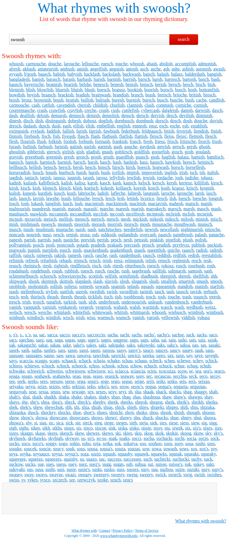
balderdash (195, 74)
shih (184, 407)
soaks (124, 438)
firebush (31, 136)
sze (72, 479)
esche (175, 125)
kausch (129, 182)
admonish (207, 63)
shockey (48, 412)
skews (107, 433)
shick (120, 407)
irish (183, 172)
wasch (166, 307)
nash (91, 229)
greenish (54, 157)
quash (139, 250)
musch (15, 229)
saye (198, 355)
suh (129, 464)
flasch (83, 136)
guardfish (124, 157)
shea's (56, 402)
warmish (150, 307)
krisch (192, 188)
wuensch (105, 317)
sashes (49, 350)
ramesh (74, 255)
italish (212, 172)
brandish (121, 94)
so (83, 438)
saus (210, 350)
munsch (205, 224)
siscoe (100, 428)
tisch (108, 296)
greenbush (34, 157)
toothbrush (133, 296)
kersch (158, 182)
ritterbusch (135, 265)
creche (91, 110)
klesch (65, 188)
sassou (108, 350)
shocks (64, 412)
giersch (53, 151)
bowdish (17, 94)
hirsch (118, 167)
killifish (201, 182)
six (188, 428)
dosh (187, 120)
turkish (70, 302)
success (114, 459)
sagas (70, 339)
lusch (67, 203)
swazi (70, 474)
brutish (72, 100)
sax (170, 355)
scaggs (41, 360)
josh (179, 177)
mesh (126, 219)
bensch (146, 84)
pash (57, 239)
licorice (147, 198)
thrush (80, 296)
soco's (37, 443)
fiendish (200, 131)
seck (193, 376)
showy (125, 417)
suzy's (217, 469)
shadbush (149, 276)
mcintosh (155, 213)
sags (144, 339)
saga (59, 339)
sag (49, 339)
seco (203, 376)
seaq (76, 376)
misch (215, 219)
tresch (14, 302)
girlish (68, 151)
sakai (43, 345)
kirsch (216, 182)
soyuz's (71, 453)
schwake (17, 371)
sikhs (57, 428)
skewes (92, 433)
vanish (15, 307)
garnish (104, 146)
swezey (146, 474)
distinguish (55, 120)
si (35, 422)
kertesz (185, 182)
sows (183, 448)
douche (54, 63)
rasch (88, 255)
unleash (155, 302)
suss (120, 469)
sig (204, 422)
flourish (27, 141)
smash (202, 281)
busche (176, 100)
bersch (174, 84)
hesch (90, 167)
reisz (118, 260)
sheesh (184, 276)
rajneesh (44, 255)
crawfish (57, 110)
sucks (30, 464)
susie (71, 469)
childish (100, 105)
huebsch (66, 172)
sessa (43, 391)
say (189, 355)
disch (28, 120)
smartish (186, 281)
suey (72, 464)
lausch (24, 198)
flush (41, 141)
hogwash (160, 167)
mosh (145, 224)
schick (211, 360)
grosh (96, 157)
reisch (94, 260)
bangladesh (19, 79)
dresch (15, 125)
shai (26, 396)
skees (52, 433)
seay (140, 376)
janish (45, 177)
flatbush (109, 136)
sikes (35, 428)
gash (118, 146)
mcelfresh (135, 213)
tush (82, 302)
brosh (14, 100)
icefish (118, 172)
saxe (180, 355)
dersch (142, 115)
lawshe (52, 198)
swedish (97, 291)
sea (198, 371)
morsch (131, 224)
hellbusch (18, 167)
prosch (148, 245)
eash (67, 125)
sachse (178, 334)
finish (216, 131)
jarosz (101, 177)
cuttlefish (130, 110)
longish (215, 198)
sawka (148, 355)
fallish (68, 131)
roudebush (40, 270)
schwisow (96, 371)
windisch (35, 317)
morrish (115, 224)
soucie (45, 448)
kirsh (13, 188)
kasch (105, 182)
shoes (102, 412)
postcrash (65, 245)
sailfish (159, 270)
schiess (15, 365)
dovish (216, 120)
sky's (218, 433)
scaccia (25, 360)
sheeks (126, 402)
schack (84, 360)
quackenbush (96, 250)
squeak (175, 453)
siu (167, 428)
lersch (97, 198)
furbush (45, 146)
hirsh (130, 167)
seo (114, 386)
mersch (97, 219)
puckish (214, 245)
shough (193, 412)
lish (173, 198)
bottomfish (209, 89)
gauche (130, 146)
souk (70, 448)
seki (66, 386)
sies (163, 422)
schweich (36, 371)
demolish (110, 115)
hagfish (168, 157)
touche (121, 63)
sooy (179, 443)
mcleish (173, 213)
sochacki (164, 438)
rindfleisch (80, 265)
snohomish (37, 286)
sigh (13, 428)
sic (51, 422)
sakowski (146, 345)
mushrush (44, 229)
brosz (27, 100)
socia (191, 438)
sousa (92, 448)
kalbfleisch (49, 182)
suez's (94, 464)
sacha (112, 334)
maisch (191, 203)
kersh (172, 182)
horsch (177, 167)
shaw (166, 396)
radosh (216, 250)
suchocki (181, 459)
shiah (96, 407)
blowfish (45, 89)
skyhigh (55, 438)
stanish (201, 286)
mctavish (33, 219)
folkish (54, 141)
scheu (169, 360)
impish (133, 172)
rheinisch (31, 265)
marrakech (156, 208)
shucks (161, 417)
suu (154, 469)
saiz (201, 339)
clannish (134, 105)
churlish (117, 105)
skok (159, 433)
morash (98, 224)
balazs (177, 74)
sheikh (197, 402)
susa (39, 469)
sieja (143, 422)
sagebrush (141, 270)
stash (13, 291)
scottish (96, 276)
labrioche (86, 193)
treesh (214, 296)
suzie (180, 469)
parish (29, 239)
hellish (35, 167)
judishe (191, 177)
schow (136, 365)
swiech (174, 474)
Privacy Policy (122, 531)
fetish (169, 131)
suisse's (175, 464)
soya (13, 453)
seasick (111, 376)
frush (216, 141)
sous (81, 448)
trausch (200, 296)
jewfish (133, 177)
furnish (61, 146)
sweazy (84, 474)
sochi (180, 438)
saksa (185, 345)
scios (151, 371)
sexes (101, 391)
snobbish (17, 286)
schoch (47, 365)
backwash (131, 74)
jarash (88, 177)
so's (90, 438)
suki (210, 464)
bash (215, 79)
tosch (151, 296)
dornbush (144, 120)
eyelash (37, 131)
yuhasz (203, 317)
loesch (184, 198)
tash (170, 291)
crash (42, 110)
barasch (53, 79)
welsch (15, 312)
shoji (129, 412)
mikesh (156, 219)
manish (59, 208)
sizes (13, 433)
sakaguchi (27, 345)
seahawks (61, 376)
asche (156, 68)
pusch (65, 250)
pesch (116, 239)
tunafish (53, 302)
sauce (148, 350)
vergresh (103, 307)
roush (57, 270)
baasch (44, 74)
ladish (102, 193)
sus (30, 469)
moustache (162, 224)
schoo (94, 365)
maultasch (18, 213)
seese (70, 381)
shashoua (151, 396)
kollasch (123, 188)
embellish (105, 125)
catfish (48, 105)
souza (120, 448)
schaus (141, 360)
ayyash (15, 74)
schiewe (31, 365)
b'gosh (30, 74)
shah (213, 391)
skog (148, 433)
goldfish (141, 151)
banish (38, 79)
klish (77, 188)
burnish (133, 100)
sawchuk (101, 355)
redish (193, 255)
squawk (142, 453)
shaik (37, 396)
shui (197, 417)
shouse (208, 412)
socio (203, 438)
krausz (178, 188)
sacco (65, 334)
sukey (198, 464)
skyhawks (37, 438)
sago (134, 339)
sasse (72, 350)
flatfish (125, 136)
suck (208, 459)
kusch (59, 193)
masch (203, 208)
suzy (205, 469)
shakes (90, 396)
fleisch (156, 136)
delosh (43, 115)
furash (15, 146)
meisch (49, 219)
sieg (98, 422)
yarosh (153, 317)
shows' (111, 417)
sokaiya (130, 443)
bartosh (189, 79)
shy (29, 422)
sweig (132, 474)
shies (143, 407)
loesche (199, 198)
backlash (92, 74)
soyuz (57, 453)
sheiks (211, 402)
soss (211, 443)
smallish (168, 281)
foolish (70, 141)
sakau (55, 345)
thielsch (37, 296)
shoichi (115, 412)
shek (13, 407)
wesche (44, 312)
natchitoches (109, 229)
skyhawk (17, 438)
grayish (16, 157)
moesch (48, 224)
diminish (204, 115)
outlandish (127, 234)
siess (184, 422)
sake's (78, 345)
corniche (183, 105)
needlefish (133, 229)
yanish (138, 317)
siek (153, 422)
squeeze (35, 459)
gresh (69, 157)
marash (74, 208)
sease (98, 376)
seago (27, 376)
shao (115, 396)
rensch (164, 260)
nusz (47, 234)
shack (161, 391)
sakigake (116, 345)
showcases (79, 417)
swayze (56, 474)
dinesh (15, 120)
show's (27, 417)
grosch (82, 157)
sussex (133, 469)
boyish (33, 94)
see (12, 381)
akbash (29, 68)
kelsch (144, 182)
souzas (134, 448)
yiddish (188, 317)
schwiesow (75, 371)
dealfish (27, 115)
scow (182, 371)
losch (14, 203)
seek (21, 381)
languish (151, 193)
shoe (77, 412)
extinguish (18, 131)
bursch (149, 100)
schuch (150, 365)
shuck (147, 417)
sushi (50, 469)
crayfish (74, 110)
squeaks (191, 453)
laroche (168, 193)
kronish (207, 188)
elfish (78, 125)
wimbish (196, 312)
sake (67, 345)
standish (184, 286)
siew (195, 422)
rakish (59, 255)
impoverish (151, 172)
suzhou (166, 469)
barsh (157, 79)
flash (95, 136)
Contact (104, 531)
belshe (85, 84)
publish (198, 245)
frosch (204, 141)
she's (34, 402)
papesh (15, 239)
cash (36, 105)
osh (95, 234)
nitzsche (212, 229)
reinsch (80, 260)
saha (155, 339)
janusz (59, 177)
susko (109, 469)
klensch (50, 188)
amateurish (48, 68)
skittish (66, 281)
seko (91, 386)
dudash (29, 125)
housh (51, 172)
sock (214, 438)
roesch (153, 265)
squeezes (53, 459)
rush (126, 270)
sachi (124, 334)
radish (201, 250)
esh (185, 125)
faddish (53, 131)
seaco (219, 371)
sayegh (211, 355)
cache (201, 100)
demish (93, 115)
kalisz (79, 182)
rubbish (71, 270)
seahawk (42, 376)
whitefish (81, 312)
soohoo (155, 443)
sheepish (168, 276)
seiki (160, 381)
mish (13, 224)
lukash (37, 203)
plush (188, 239)
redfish (179, 255)
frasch (135, 141)
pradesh (98, 245)
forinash (102, 141)
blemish (16, 89)
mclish (188, 213)
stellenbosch (32, 291)
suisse (161, 464)
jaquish (74, 177)
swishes (214, 474)
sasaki (214, 345)
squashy (125, 453)
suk (188, 464)
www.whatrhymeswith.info (119, 536)
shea (45, 402)
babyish (74, 74)
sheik (170, 402)
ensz (153, 125)
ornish (72, 234)
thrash (52, 296)
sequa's (164, 386)
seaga (14, 376)
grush (108, 157)
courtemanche (22, 110)
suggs (118, 464)
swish (112, 291)
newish (151, 229)
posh (50, 245)
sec (149, 376)
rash (113, 255)
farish (81, 131)
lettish (132, 198)
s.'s (27, 334)
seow (124, 386)
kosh (165, 188)
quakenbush (121, 250)
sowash (102, 286)
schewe (183, 360)
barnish (114, 79)
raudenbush (130, 255)
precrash (131, 245)
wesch (30, 312)
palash (201, 234)
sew (65, 391)
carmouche (36, 63)
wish (80, 317)
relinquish (134, 260)
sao (195, 345)
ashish (187, 68)
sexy (112, 391)
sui (150, 464)
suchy (196, 459)
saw (59, 355)
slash (97, 281)
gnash (107, 151)
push (77, 250)
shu (137, 417)
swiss (14, 479)
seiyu (30, 386)
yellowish (170, 317)
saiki (182, 339)
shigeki (157, 407)
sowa (156, 448)
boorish (151, 89)
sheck (70, 402)
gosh (189, 151)
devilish (186, 115)
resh (207, 260)
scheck (155, 360)
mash (216, 208)
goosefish (160, 151)
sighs (23, 428)
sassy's (134, 350)
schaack (69, 360)
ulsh (92, 302)
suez (83, 464)
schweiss (55, 371)
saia (172, 339)
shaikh (50, 396)
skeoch (66, 433)
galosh (76, 146)
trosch (38, 302)
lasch (211, 193)
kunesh (29, 193)
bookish (134, 89)
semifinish (129, 276)
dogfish (105, 120)
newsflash (169, 229)
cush (115, 110)
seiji (150, 381)
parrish (44, 239)
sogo (63, 443)
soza (85, 453)
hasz (144, 162)
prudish (163, 245)
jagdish (15, 177)
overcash (148, 234)
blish (30, 89)
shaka (63, 396)
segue (127, 381)
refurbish (49, 260)
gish (80, 151)
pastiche (71, 239)
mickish (140, 219)
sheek (113, 402)
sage (81, 339)
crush (104, 110)
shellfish (200, 276)
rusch (100, 270)
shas (137, 396)
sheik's (183, 402)
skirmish (49, 281)
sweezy (117, 474)
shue (174, 417)
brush (58, 100)
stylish (52, 291)
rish (106, 265)
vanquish (31, 307)
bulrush (103, 100)
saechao (26, 339)
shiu (194, 407)
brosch (209, 94)
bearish (70, 84)
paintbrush (183, 234)
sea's (207, 371)
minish (202, 219)
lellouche (90, 63)
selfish (111, 276)
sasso (95, 350)
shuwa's (16, 422)
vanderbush (201, 302)
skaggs (26, 433)
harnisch (47, 162)
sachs (137, 334)
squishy (71, 459)
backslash (111, 74)
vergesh (86, 307)
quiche (174, 250)
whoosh (16, 63)
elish (90, 125)
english (123, 125)
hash (117, 162)
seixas (203, 381)
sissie (146, 428)
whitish (121, 312)
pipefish (173, 239)
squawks (159, 453)
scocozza (167, 371)
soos (168, 443)
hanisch (16, 162)
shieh (132, 407)
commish (164, 105)
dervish (157, 115)
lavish (38, 198)
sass (61, 350)
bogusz (118, 89)
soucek (30, 448)
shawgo (195, 396)
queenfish (156, 250)
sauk (199, 350)
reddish (164, 255)
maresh (122, 208)
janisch (31, 177)
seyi (122, 391)
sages (106, 339)
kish (36, 188)
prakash (115, 245)
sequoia (181, 386)
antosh (132, 68)
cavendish (66, 105)
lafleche (118, 193)
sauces (162, 350)
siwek (177, 428)
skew (79, 433)
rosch (181, 265)
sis (78, 428)
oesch (58, 234)
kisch (25, 188)
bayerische (34, 84)
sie (78, 422)
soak (112, 438)
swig (187, 474)
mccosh (117, 213)
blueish (62, 89)
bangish (214, 74)
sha (138, 391)
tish (118, 296)
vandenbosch (176, 302)
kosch (153, 188)
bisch (200, 84)
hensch (50, 167)
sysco (45, 479)
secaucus (162, 376)
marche (106, 208)
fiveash (68, 136)
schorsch (48, 276)
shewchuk (54, 407)
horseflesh (195, 167)
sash (208, 270)
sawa (70, 355)
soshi (200, 443)
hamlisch (215, 157)
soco (26, 443)
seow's (137, 386)
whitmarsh (140, 312)
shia (85, 407)
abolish (166, 63)
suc (102, 459)
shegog (156, 402)
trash (186, 296)
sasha (37, 350)
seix (192, 381)
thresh (66, 296)
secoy (215, 376)
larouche (72, 63)
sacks (202, 334)
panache (216, 234)
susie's (84, 469)
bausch (15, 84)
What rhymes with (89, 8)
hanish (31, 162)
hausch (156, 162)
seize (42, 386)
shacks (175, 391)
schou (122, 365)
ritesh (117, 265)
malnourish (19, 208)
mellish (65, 219)
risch (96, 265)
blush (90, 89)
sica (59, 422)
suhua (140, 464)
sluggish (139, 281)
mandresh (41, 208)
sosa (189, 443)
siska (122, 428)
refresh (31, 260)
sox (194, 448)
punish (34, 250)
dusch (44, 125)
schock (63, 365)
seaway (127, 376)
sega (81, 381)
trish (26, 302)
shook (165, 412)
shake (76, 396)
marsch (174, 208)
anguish (116, 68)
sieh (133, 422)
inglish (170, 172)
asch (144, 68)
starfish (216, 286)
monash (65, 224)
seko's (103, 386)
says (13, 360)
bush (189, 100)
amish (82, 68)
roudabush (18, 270)
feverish (184, 131)
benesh (116, 84)
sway (29, 474)
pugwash (17, 250)
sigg (213, 422)
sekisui (78, 386)
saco (213, 334)
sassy (121, 350)
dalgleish (170, 110)
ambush (67, 68)
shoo (154, 412)
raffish (15, 255)
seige (139, 381)
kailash (29, 182)
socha (148, 438)
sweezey (101, 474)
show (14, 417)
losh (25, 203)
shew (37, 407)
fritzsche (188, 141)
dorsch (162, 120)
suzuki (193, 469)
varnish (49, 307)
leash (66, 198)
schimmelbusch (23, 276)
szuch (115, 479)
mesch (112, 219)
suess (61, 464)
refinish (16, 260)
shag (187, 391)
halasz (183, 157)
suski (97, 469)
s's (15, 334)
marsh (189, 208)
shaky (104, 396)
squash (147, 286)
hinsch (104, 167)
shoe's (88, 412)
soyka (25, 453)
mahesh (176, 203)
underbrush (109, 302)
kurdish (45, 193)
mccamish (58, 213)
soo (143, 443)
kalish (66, 182)
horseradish (19, 172)
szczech (60, 479)
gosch (177, 151)
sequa (150, 386)
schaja (99, 360)
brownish (42, 100)
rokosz (167, 265)
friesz (160, 141)
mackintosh (116, 203)
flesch (210, 136)
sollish (56, 286)
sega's (92, 381)
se (191, 371)
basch (203, 79)
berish (160, 84)
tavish (195, 291)
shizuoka (17, 412)
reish (107, 260)
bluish (77, 89)
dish (39, 120)
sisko (134, 428)
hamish (197, 157)
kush (71, 193)
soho (86, 443)
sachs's (163, 334)
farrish (95, 131)
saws (160, 355)
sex (90, 391)
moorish (81, 224)
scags (54, 360)
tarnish (146, 291)
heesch (189, 162)
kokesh (107, 188)
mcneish (204, 213)
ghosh (204, 146)
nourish (33, 234)
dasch (217, 110)
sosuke (15, 448)
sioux (69, 428)
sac (42, 334)
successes (132, 459)
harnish (64, 162)
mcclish (100, 213)
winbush (17, 317)
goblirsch (123, 151)
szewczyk (86, 479)
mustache (64, 229)
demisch (76, 115)
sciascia (138, 371)
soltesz (70, 286)
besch (188, 84)
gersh (192, 146)
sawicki (118, 355)
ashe (176, 68)
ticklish (94, 296)
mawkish (38, 213)
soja (96, 443)
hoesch (143, 167)
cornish (200, 105)
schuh (205, 365)
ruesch (107, 63)
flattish (141, 136)
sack (190, 334)
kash (116, 182)
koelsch (91, 188)
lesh (120, 198)
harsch (79, 162)
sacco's (78, 334)
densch (127, 115)
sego (115, 381)
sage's (93, 339)
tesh (24, 296)
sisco (88, 428)
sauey (187, 350)
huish (81, 172)
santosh (195, 270)
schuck (165, 365)
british (195, 94)
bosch (180, 89)
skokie (172, 433)
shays (14, 402)
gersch (178, 146)
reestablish (211, 255)
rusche (113, 270)
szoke (102, 479)
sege (105, 381)
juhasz (206, 177)
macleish (137, 203)
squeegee (17, 459)
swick (160, 474)
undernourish (134, 302)
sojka (107, 443)
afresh (14, 68)
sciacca (121, 371)
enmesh (140, 125)
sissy (158, 428)
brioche (180, 94)
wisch (68, 317)
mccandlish (80, 213)
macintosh (94, 203)
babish (59, 74)
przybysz (181, 245)
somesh (86, 286)
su (82, 459)
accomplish (185, 63)
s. (21, 334)
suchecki (162, 459)
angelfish (98, 68)
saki (102, 345)
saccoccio (96, 334)
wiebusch (176, 312)
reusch (15, 265)
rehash (66, 260)
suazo (91, 459)
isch (193, 172)
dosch (175, 120)
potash (82, 245)
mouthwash (185, 224)
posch (38, 245)
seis (182, 381)
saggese (120, 339)
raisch (28, 255)
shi (76, 407)
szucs (128, 479)
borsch (166, 89)
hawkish (173, 162)
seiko (172, 381)
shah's (14, 396)
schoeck (79, 365)
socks (14, 443)
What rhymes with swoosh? (200, 520)
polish (200, 239)
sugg (106, 464)
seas (87, 376)
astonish (203, 68)
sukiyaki (17, 469)
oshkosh (108, 234)
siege (109, 422)
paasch (164, 234)
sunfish (66, 291)
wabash (120, 307)
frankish (119, 141)
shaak (148, 391)
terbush (210, 291)
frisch (172, 141)
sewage (78, 391)
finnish (15, 136)
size (218, 428)
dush (56, 125)
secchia (180, 376)
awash (219, 68)
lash (13, 198)
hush (105, 172)
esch (163, 125)
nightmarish (192, 229)
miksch (172, 219)
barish (99, 79)
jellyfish (117, 177)
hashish (130, 162)
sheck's (84, 402)
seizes (54, 386)
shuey (186, 417)
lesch (110, 198)
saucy (175, 350)
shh (214, 276)
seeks (33, 381)
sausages (34, 355)
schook (108, 365)
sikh (46, 428)
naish (80, 229)
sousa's (106, 448)
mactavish (157, 203)
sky (208, 433)
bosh (192, 89)
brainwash (101, 94)
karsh (92, 182)
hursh (94, 172)
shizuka (207, 407)
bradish (82, 94)
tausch (182, 291)
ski (118, 433)
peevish (88, 239)
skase (40, 433)
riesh (47, 265)
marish (137, 208)
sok (118, 443)
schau (127, 360)
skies (127, 433)
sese (33, 391)
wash (179, 307)
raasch (188, 250)
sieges (121, 422)
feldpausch (152, 131)
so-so (101, 438)
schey (198, 360)
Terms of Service (147, 531)
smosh (216, 281)
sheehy (99, 402)
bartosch (172, 79)
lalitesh (134, 193)
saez (40, 339)
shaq (126, 396)
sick (69, 422)
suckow (16, 464)
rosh (211, 265)
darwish (202, 110)
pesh (128, 239)
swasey (15, 474)
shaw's (180, 396)
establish (199, 125)
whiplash (62, 312)
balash (163, 74)
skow (198, 433)
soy (214, 448)
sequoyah (17, 391)
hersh (78, 167)
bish (211, 84)
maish (206, 203)
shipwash (17, 281)
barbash (84, 79)
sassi (83, 350)
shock (33, 412)
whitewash (102, 312)
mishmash (29, 224)
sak (12, 345)
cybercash (150, 110)
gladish (92, 151)
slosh (124, 281)
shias (108, 407)
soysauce (41, 453)
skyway (72, 438)
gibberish (36, 151)
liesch (161, 198)
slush (154, 281)
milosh (187, 219)
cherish (84, 105)
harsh (93, 162)
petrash (140, 239)
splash (133, 286)
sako (131, 345)
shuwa (209, 417)
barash (69, 79)
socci (136, 438)
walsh (134, 307)
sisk (112, 428)
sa (35, 334)
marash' (90, 208)
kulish (14, 193)
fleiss (169, 136)
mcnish (15, 219)
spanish (118, 286)
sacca (52, 334)
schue (179, 365)
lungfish (52, 203)
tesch (14, 296)
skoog (185, 433)
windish (53, 317)
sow (146, 448)
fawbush (111, 131)
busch (162, 100)
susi (60, 469)
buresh (118, 100)
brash (150, 94)
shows (97, 417)
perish (102, 239)
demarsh (58, 115)
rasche (101, 255)
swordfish (129, 291)
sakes (91, 345)
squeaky (208, 453)
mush (28, 229)
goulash (203, 151)
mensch (82, 219)
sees (44, 381)
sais (192, 339)
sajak (212, 339)
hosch (37, 172)
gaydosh (147, 146)
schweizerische (72, 276)
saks (161, 345)
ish (202, 172)
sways (41, 474)
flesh (13, 141)
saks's (172, 345)
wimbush (214, 312)
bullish (87, 100)
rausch (149, 255)
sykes (32, 479)
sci (110, 371)
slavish (111, 281)
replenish (180, 260)
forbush (85, 141)
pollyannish (20, 245)
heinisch (205, 162)
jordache (165, 177)
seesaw (56, 381)
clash (149, 105)
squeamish (165, 286)
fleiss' (181, 136)
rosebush (196, 265)
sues (50, 464)
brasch (137, 94)
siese (173, 422)
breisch (164, 94)
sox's (204, 448)
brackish (65, 94)
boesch (103, 89)
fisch (45, 136)
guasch (141, 157)
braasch (48, 94)
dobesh (74, 120)
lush (79, 203)
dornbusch (124, 120)
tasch (159, 291)
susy (145, 469)
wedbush (194, 307)
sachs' (149, 334)
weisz (210, 307)
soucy (58, 448)
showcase (58, 417)
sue (41, 464)
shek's (25, 407)
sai (163, 339)
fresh (147, 141)
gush (155, 157)
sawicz (134, 355)
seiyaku (16, 386)
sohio (75, 443)
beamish (53, 84)
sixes (207, 428)
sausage (16, 355)
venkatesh (67, 307)
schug (192, 365)
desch (171, 115)
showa (41, 417)
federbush (130, 131)
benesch (100, 84)
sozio (96, 453)
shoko (141, 412)
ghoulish (17, 151)
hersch (65, 167)
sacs (13, 339)
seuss (55, 391)
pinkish (156, 239)
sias (42, 422)
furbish (29, 146)
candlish (216, 100)
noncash (16, 234)
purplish (49, 250)
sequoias (198, 386)
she (25, 402)
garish (89, 146)
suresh (81, 291)
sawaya (84, 355)
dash (13, 115)
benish (132, 84)
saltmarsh (176, 270)
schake (113, 360)
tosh (162, 296)
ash (166, 68)
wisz (91, 317)
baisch (149, 74)
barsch (144, 79)
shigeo (172, 407)
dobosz (89, 120)
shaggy (200, 391)
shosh (33, 281)
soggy (51, 443)
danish (187, 110)
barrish (129, 79)
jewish (149, 177)
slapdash (83, 281)
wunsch (123, 317)
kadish (15, 182)
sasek (14, 350)
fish (56, 136)
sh (130, 391)
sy (23, 479)
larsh (199, 193)
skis (138, 433)
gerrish (163, 146)
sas (203, 345)
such (147, 459)
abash (152, 63)
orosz (85, 234)
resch (196, 260)
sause (49, 355)
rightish (61, 265)
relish (150, 260)
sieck (87, 422)
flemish (196, 136)
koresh (139, 188)
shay (208, 396)
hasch (105, 162)
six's (197, 428)
